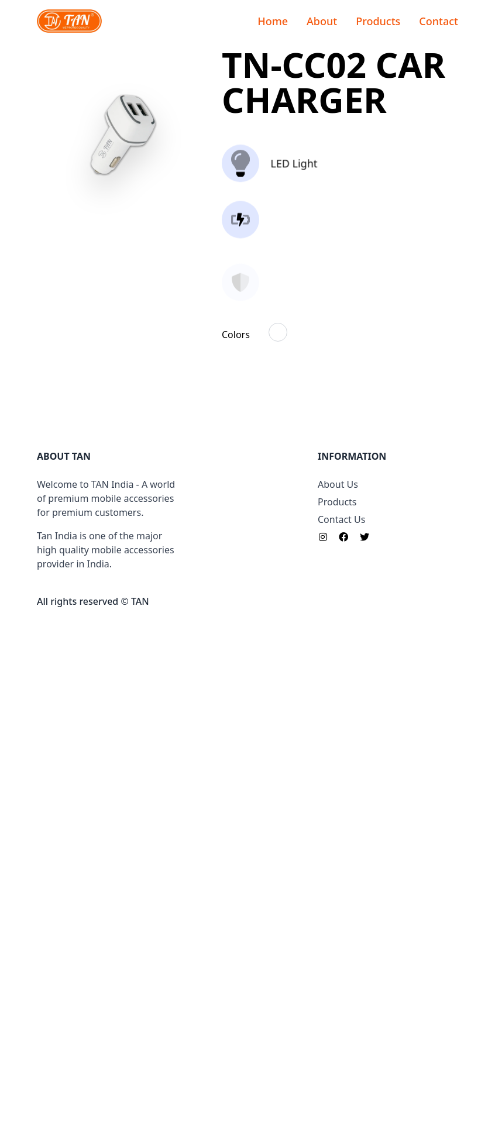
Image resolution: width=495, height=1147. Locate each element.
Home (272, 21)
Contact (438, 21)
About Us (338, 1009)
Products (378, 21)
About (322, 21)
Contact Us (341, 1044)
